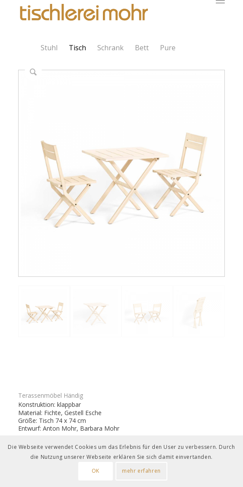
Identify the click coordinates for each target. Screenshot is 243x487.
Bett (142, 47)
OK (95, 470)
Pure (168, 47)
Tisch (77, 47)
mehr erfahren (141, 470)
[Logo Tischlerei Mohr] (83, 13)
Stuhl (49, 47)
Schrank (110, 47)
